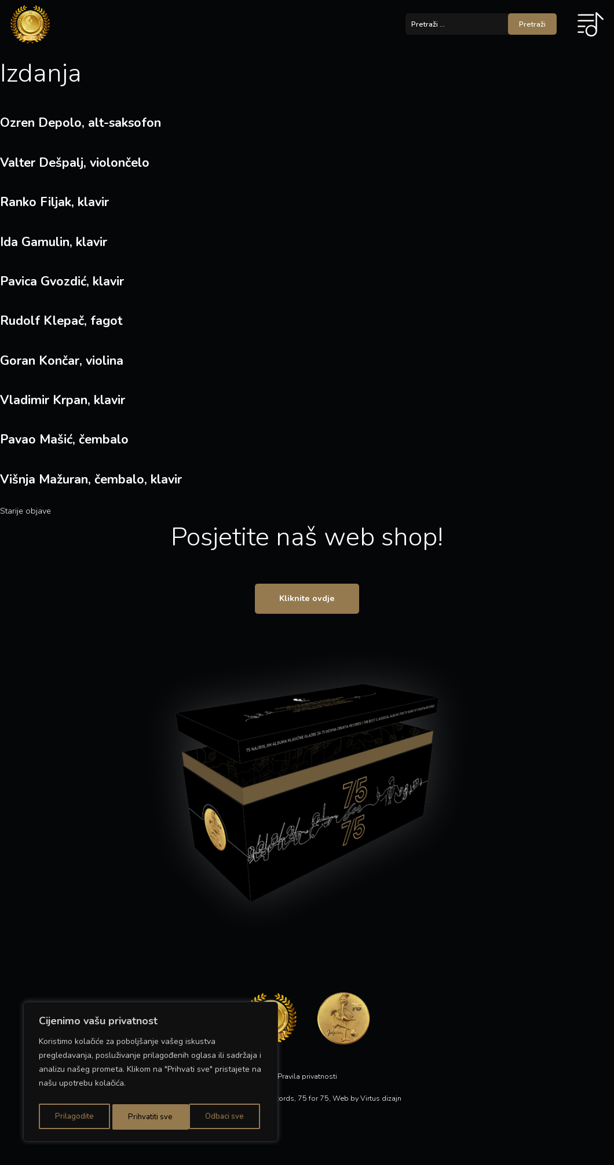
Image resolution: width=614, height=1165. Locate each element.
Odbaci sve (146, 1116)
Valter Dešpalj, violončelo (74, 162)
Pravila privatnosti (307, 1085)
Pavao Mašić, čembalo (64, 439)
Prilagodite (73, 1116)
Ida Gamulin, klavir (53, 242)
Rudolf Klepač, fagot (61, 320)
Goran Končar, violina (61, 360)
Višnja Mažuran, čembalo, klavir (91, 479)
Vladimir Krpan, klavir (62, 400)
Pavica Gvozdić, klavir (62, 281)
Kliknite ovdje (307, 605)
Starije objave (25, 510)
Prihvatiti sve (224, 1116)
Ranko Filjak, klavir (54, 202)
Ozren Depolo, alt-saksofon (80, 122)
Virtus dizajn (380, 1107)
